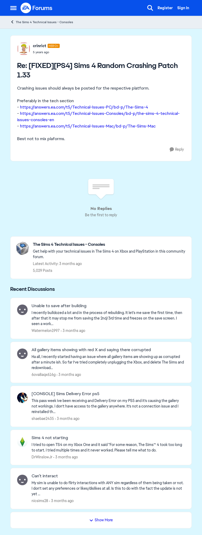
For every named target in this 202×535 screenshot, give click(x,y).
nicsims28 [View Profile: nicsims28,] (40, 500)
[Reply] (177, 149)
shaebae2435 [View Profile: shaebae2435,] (43, 418)
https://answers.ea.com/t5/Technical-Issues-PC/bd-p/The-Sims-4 (84, 107)
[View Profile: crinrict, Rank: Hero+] (23, 48)
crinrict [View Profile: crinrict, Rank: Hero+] (39, 45)
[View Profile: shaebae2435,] (22, 397)
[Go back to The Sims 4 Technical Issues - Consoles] (109, 244)
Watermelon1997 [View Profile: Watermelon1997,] (46, 330)
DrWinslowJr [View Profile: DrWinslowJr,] (42, 456)
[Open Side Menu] (13, 8)
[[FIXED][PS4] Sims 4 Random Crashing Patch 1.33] (46, 52)
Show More (101, 520)
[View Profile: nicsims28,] (22, 480)
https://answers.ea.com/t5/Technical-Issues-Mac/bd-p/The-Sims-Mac (88, 126)
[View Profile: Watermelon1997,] (22, 310)
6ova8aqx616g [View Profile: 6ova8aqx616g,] (43, 374)
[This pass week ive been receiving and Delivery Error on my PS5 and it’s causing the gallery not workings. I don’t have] (108, 406)
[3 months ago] (73, 330)
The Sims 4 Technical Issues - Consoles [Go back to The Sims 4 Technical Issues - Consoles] (41, 22)
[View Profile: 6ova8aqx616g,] (22, 354)
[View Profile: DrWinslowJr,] (22, 441)
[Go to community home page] (37, 8)
